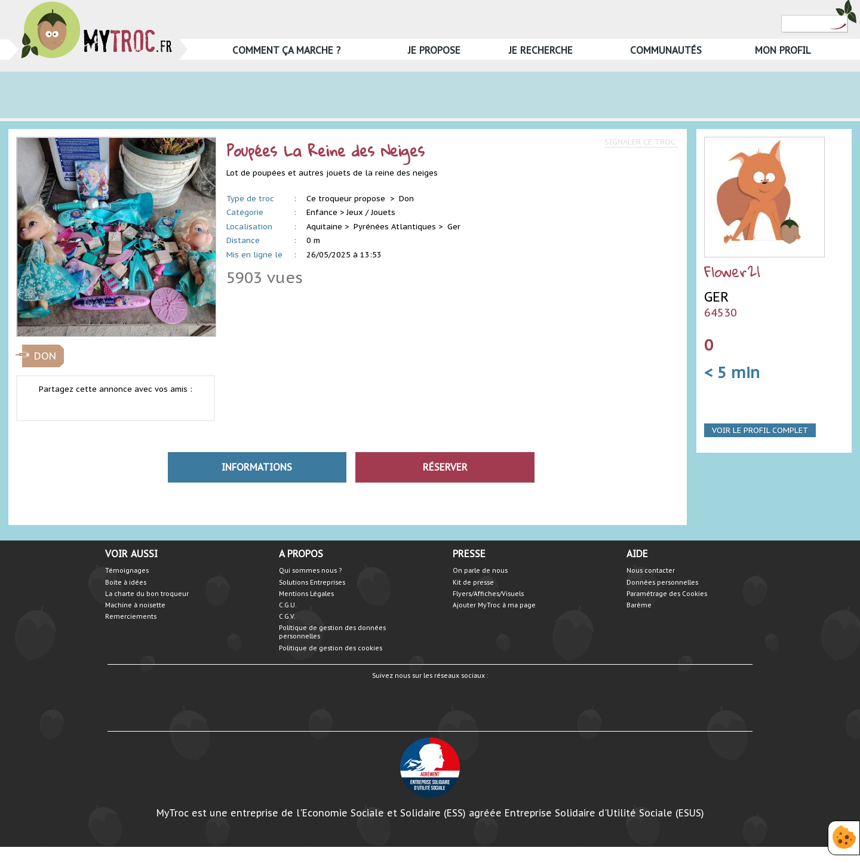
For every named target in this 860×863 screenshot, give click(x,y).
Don (406, 199)
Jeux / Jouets (370, 212)
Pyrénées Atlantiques (395, 227)
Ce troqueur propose (347, 199)
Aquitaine (324, 227)
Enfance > (325, 212)
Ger (453, 227)
